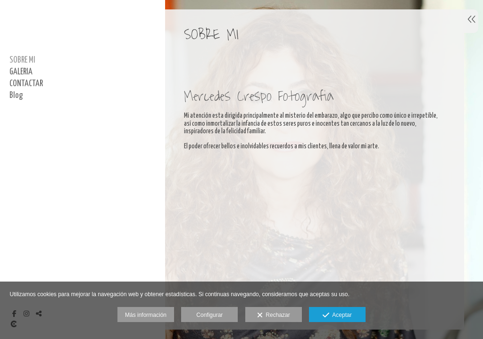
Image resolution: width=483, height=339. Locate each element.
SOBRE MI (22, 60)
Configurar (209, 315)
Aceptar (337, 315)
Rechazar (273, 315)
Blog (16, 95)
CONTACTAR (26, 84)
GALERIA (21, 72)
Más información (146, 315)
